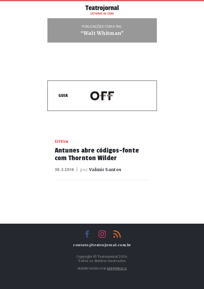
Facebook (87, 234)
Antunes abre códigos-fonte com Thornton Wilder (97, 154)
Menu (56, 9)
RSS (117, 234)
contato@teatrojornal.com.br (102, 245)
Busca (147, 9)
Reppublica (116, 268)
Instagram (102, 234)
